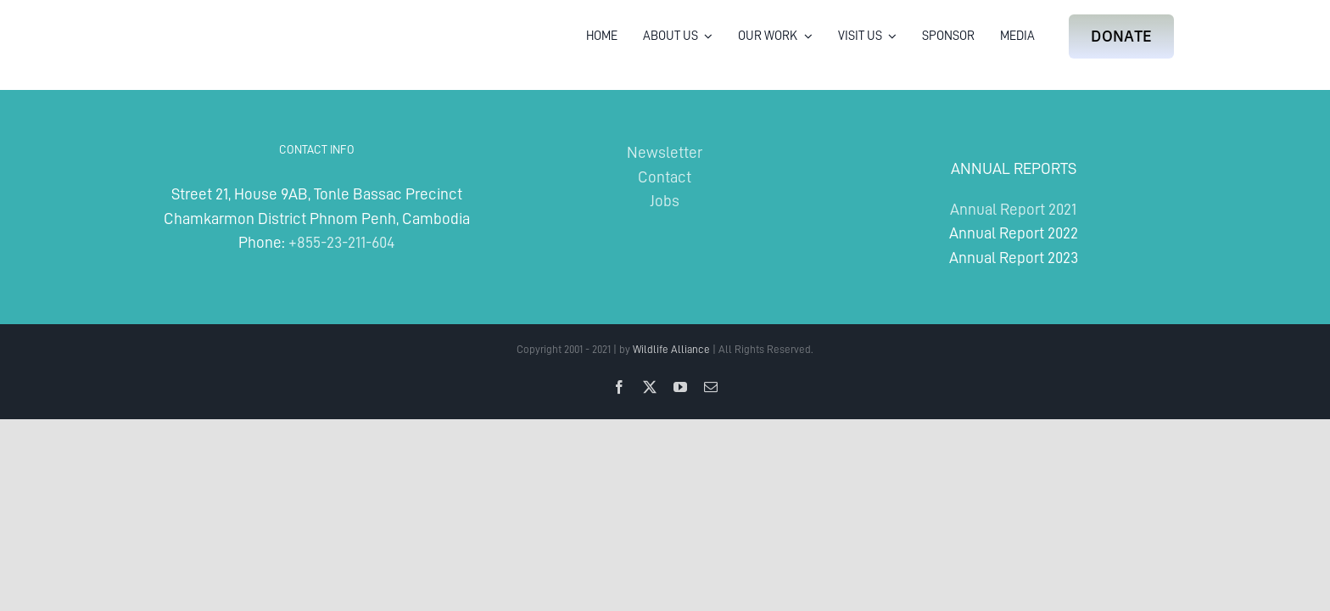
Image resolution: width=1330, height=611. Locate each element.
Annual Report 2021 (1013, 209)
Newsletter (664, 152)
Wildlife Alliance (671, 349)
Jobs (664, 201)
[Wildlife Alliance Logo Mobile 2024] (209, 22)
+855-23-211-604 (341, 242)
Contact (664, 177)
